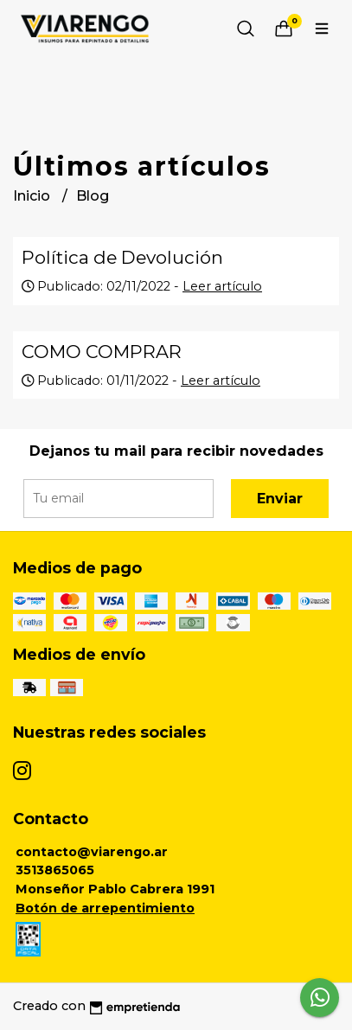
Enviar (280, 498)
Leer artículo (222, 286)
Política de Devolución (122, 257)
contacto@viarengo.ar (92, 852)
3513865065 (55, 870)
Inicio (33, 196)
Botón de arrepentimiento (105, 908)
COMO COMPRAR (102, 351)
